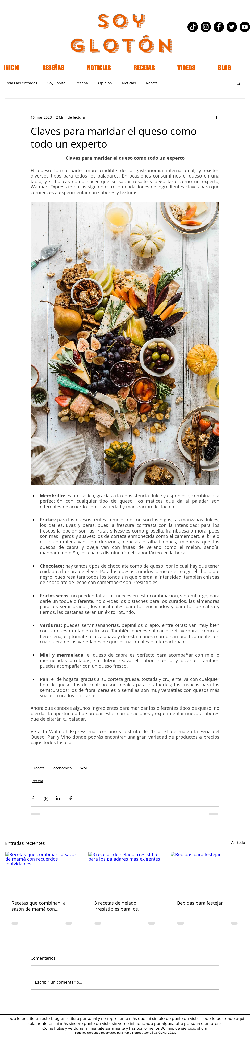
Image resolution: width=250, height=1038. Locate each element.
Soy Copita (56, 83)
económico (62, 768)
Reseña (82, 83)
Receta (152, 83)
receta (39, 768)
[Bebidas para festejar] (208, 872)
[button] (238, 83)
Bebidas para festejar (200, 903)
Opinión (105, 83)
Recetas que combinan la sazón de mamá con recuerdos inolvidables (38, 906)
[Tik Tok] (193, 27)
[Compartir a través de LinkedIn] (58, 798)
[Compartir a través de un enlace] (70, 798)
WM (83, 768)
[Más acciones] (216, 117)
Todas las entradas (21, 83)
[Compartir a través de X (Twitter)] (45, 798)
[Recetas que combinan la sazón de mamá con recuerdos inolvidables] (42, 872)
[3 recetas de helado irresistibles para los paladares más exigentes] (125, 872)
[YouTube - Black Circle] (245, 27)
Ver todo (238, 842)
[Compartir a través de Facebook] (33, 798)
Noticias (129, 83)
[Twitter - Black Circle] (232, 27)
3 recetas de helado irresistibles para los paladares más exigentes (121, 906)
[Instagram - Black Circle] (206, 27)
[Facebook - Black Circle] (219, 27)
